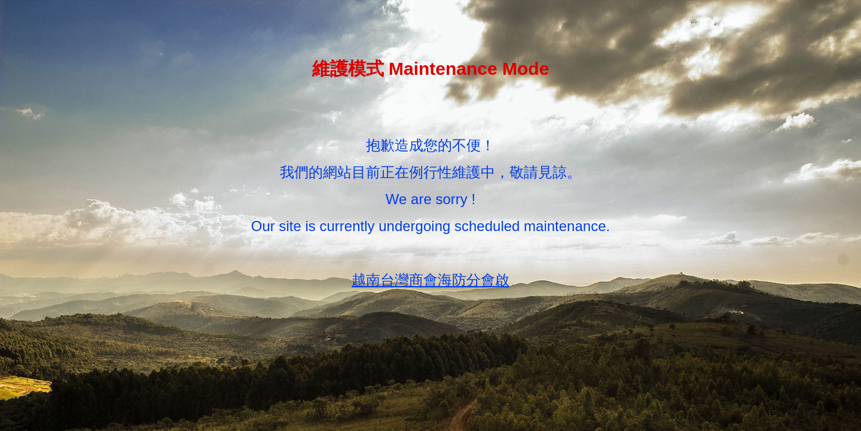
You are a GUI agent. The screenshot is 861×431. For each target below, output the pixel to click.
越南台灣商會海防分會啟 (430, 280)
